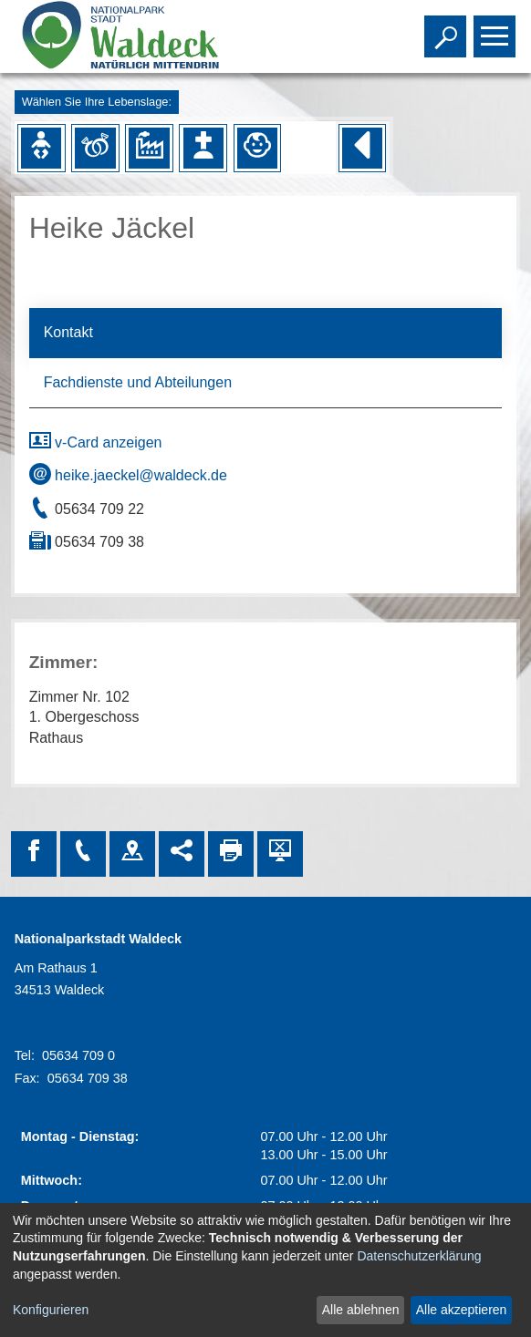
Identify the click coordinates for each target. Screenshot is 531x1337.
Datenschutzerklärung (419, 1256)
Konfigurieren (50, 1309)
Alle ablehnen (361, 1309)
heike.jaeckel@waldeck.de (128, 475)
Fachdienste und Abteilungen (138, 382)
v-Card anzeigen (95, 442)
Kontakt (68, 332)
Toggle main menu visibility (497, 28)
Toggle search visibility (447, 28)
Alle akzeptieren (461, 1309)
